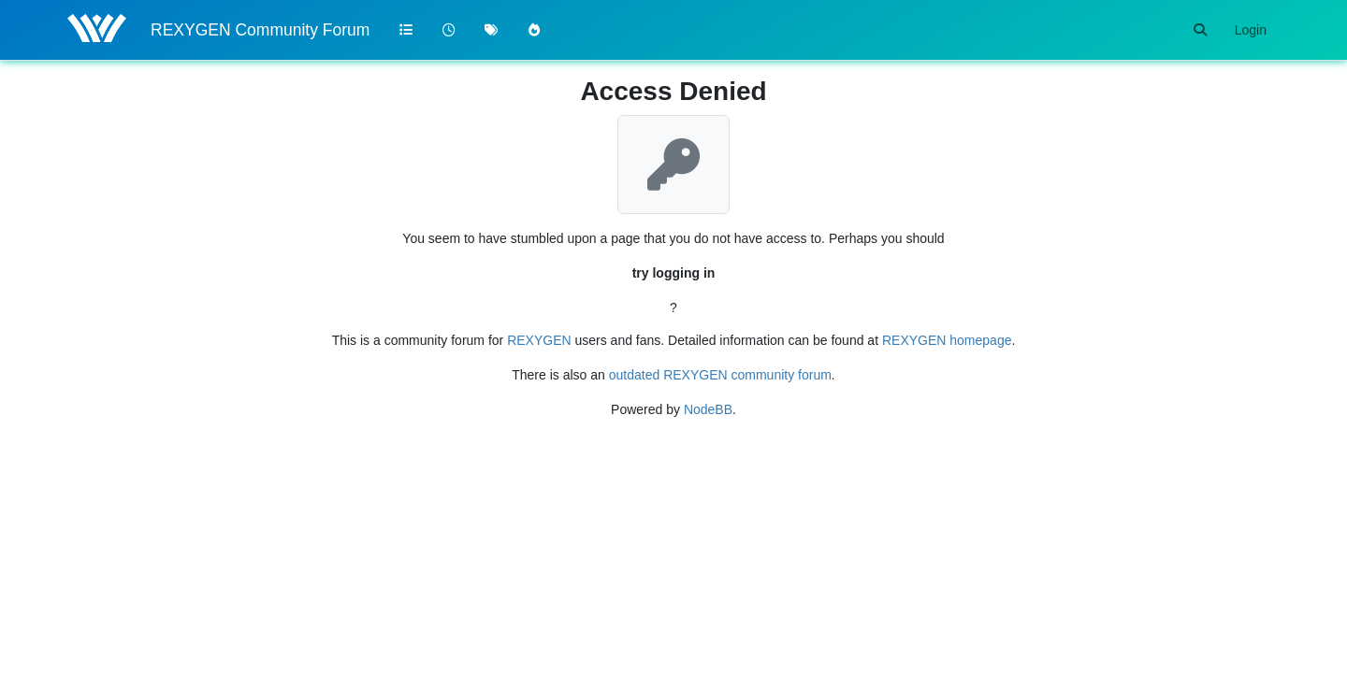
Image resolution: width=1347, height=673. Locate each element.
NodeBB (708, 409)
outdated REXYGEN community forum (720, 374)
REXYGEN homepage (947, 340)
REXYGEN (539, 340)
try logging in (674, 272)
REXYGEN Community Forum (260, 30)
